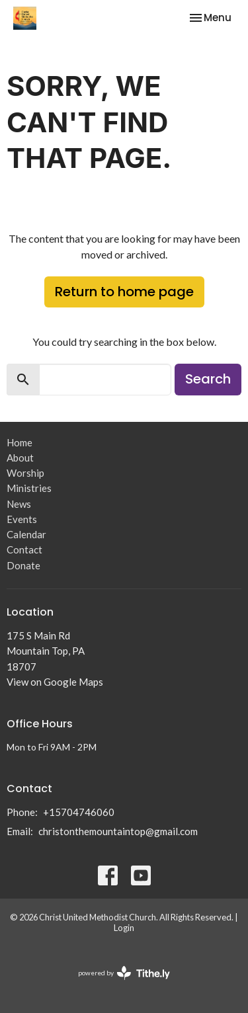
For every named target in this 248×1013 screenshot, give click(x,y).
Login (124, 927)
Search (208, 379)
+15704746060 (78, 812)
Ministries (29, 488)
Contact (24, 549)
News (19, 504)
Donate (23, 565)
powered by (124, 973)
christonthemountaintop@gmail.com (118, 831)
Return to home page (124, 291)
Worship (25, 473)
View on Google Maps (55, 682)
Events (22, 519)
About (20, 458)
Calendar (26, 534)
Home (19, 442)
